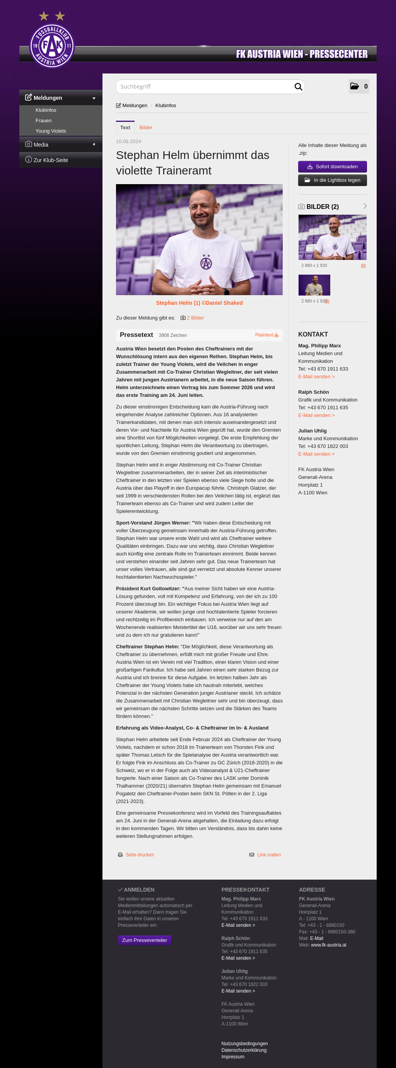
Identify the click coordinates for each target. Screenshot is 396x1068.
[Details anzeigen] (363, 265)
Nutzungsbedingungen (245, 1043)
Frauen (43, 120)
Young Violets (51, 131)
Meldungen (60, 97)
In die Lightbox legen (332, 180)
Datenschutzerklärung (244, 1050)
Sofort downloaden (332, 166)
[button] (359, 86)
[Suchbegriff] (210, 86)
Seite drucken (140, 855)
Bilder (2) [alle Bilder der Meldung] (318, 206)
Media (60, 144)
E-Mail (316, 938)
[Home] (203, 38)
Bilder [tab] (146, 127)
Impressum (233, 1056)
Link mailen (269, 855)
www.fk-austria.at (328, 945)
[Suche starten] (298, 87)
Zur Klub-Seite (46, 159)
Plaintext (267, 335)
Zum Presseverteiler (144, 940)
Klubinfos (46, 110)
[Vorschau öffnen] (199, 239)
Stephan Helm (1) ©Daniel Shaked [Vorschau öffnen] (199, 303)
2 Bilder (195, 318)
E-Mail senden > (316, 376)
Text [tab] (125, 127)
